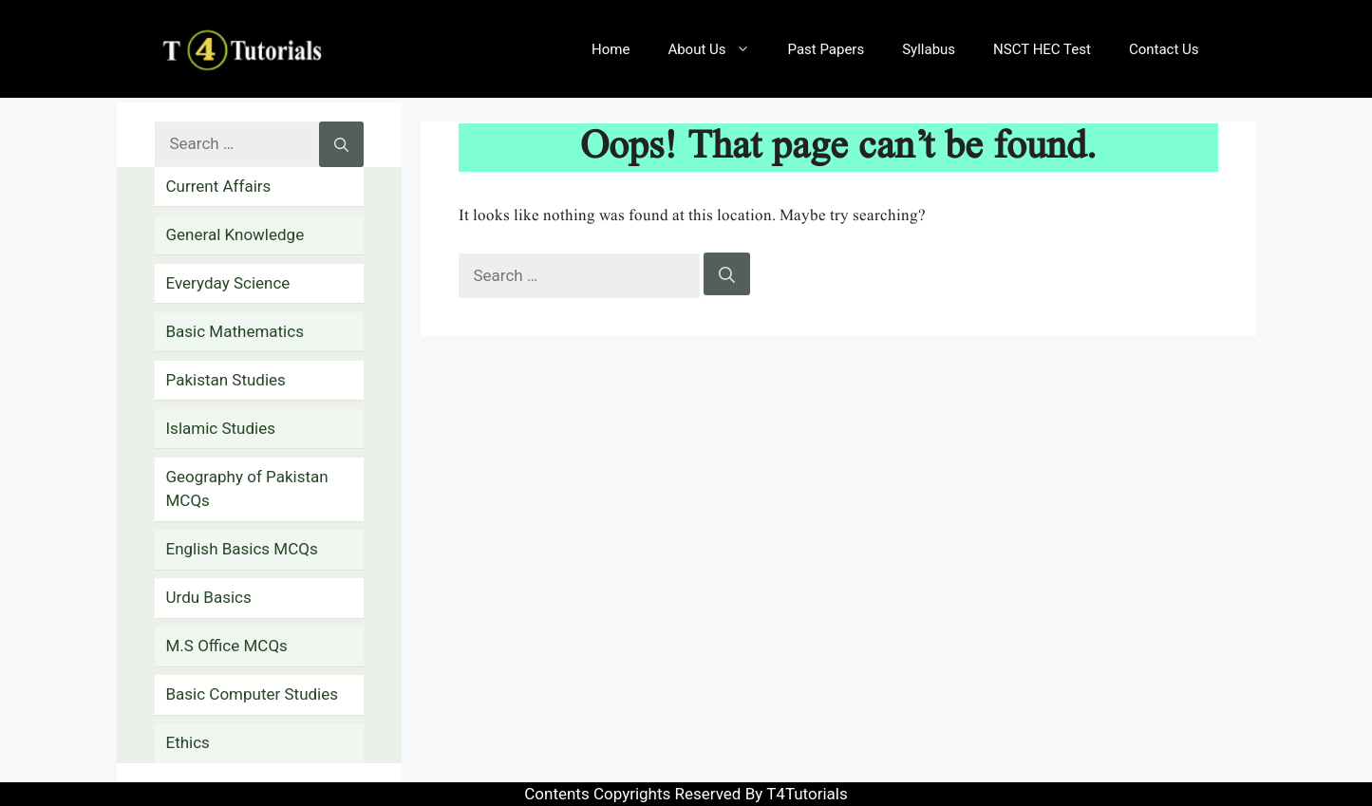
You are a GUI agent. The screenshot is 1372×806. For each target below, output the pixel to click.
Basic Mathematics (235, 331)
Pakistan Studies (226, 379)
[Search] (727, 274)
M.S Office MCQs (227, 645)
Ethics (188, 742)
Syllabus (928, 49)
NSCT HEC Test (1042, 49)
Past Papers (826, 49)
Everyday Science (228, 282)
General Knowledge (235, 234)
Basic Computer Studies (252, 693)
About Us (717, 49)
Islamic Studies (220, 428)
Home (611, 49)
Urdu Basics (209, 597)
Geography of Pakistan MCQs (247, 489)
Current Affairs (219, 186)
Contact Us (1164, 49)
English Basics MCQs (242, 548)
